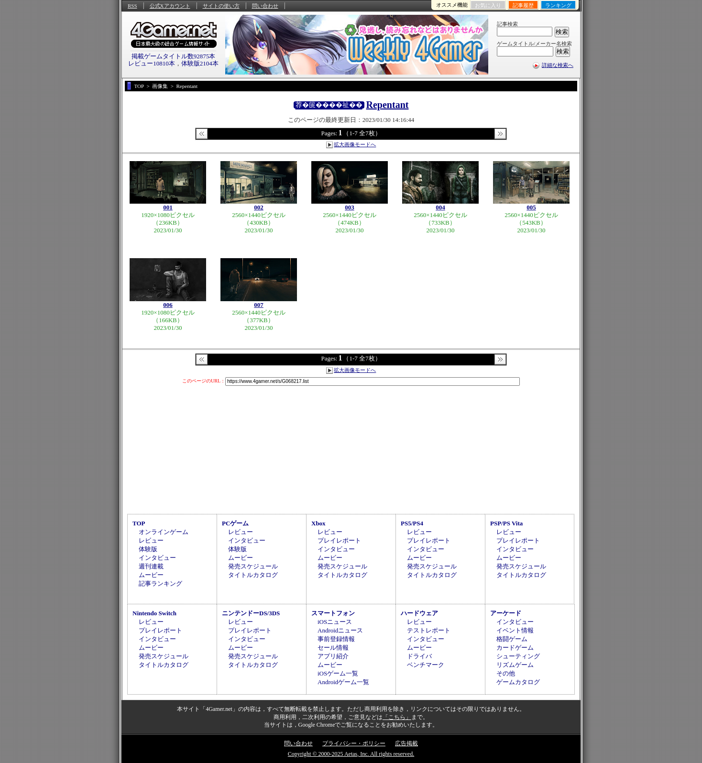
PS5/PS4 (412, 523)
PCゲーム (235, 523)
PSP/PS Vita (506, 523)
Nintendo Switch (154, 613)
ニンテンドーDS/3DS (251, 613)
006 (168, 304)
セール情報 (333, 647)
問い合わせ (265, 6)
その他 (505, 673)
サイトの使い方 (221, 6)
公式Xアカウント (170, 6)
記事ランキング (160, 583)
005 (531, 207)
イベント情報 (515, 630)
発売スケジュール (253, 566)
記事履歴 (523, 5)
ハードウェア (419, 613)
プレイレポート (339, 540)
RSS (132, 6)
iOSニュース (335, 621)
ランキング (558, 5)
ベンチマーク (425, 664)
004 (440, 207)
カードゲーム (515, 647)
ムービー (151, 574)
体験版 (148, 549)
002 (258, 207)
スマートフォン (333, 613)
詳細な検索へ (557, 65)
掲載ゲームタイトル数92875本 (174, 56)
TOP (138, 523)
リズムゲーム (515, 664)
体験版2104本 (200, 63)
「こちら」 (397, 717)
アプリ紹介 (333, 656)
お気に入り (488, 5)
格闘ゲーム (511, 639)
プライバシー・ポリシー (353, 743)
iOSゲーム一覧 (338, 673)
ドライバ (419, 656)
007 (258, 304)
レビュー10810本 (151, 63)
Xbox (318, 523)
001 (168, 207)
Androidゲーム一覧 (343, 682)
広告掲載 (406, 743)
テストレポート (428, 630)
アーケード (505, 613)
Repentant (387, 104)
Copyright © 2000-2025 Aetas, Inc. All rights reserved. (351, 754)
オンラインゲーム (163, 531)
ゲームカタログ (518, 682)
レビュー (151, 540)
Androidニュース (340, 630)
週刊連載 (151, 566)
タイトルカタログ (253, 574)
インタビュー (157, 557)
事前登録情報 (336, 639)
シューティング (518, 656)
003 (349, 207)
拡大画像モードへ (355, 144)
